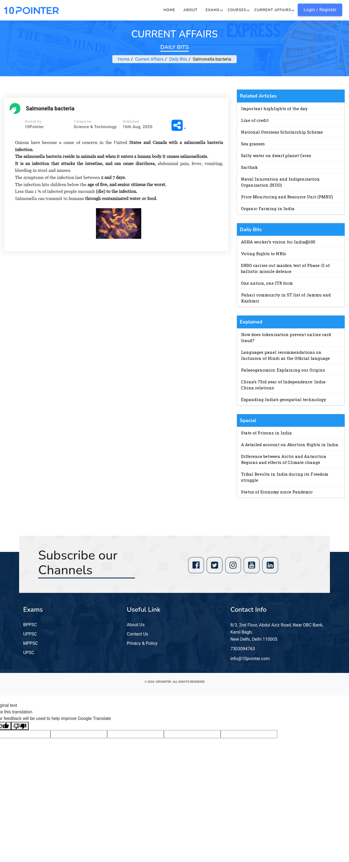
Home (169, 10)
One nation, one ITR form (267, 283)
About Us (136, 624)
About (190, 10)
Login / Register (319, 9)
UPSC (28, 652)
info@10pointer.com (250, 658)
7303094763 (242, 648)
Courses (237, 10)
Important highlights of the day (274, 108)
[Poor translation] (20, 726)
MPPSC (30, 643)
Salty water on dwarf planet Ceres (276, 155)
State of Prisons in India (266, 433)
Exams (212, 10)
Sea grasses (253, 143)
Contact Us (137, 634)
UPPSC (30, 634)
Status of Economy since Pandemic (277, 492)
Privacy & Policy (142, 643)
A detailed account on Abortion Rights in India (289, 444)
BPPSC (30, 624)
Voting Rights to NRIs (263, 253)
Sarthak (249, 167)
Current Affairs (272, 10)
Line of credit (255, 120)
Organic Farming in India (267, 208)
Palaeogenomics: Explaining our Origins (283, 370)
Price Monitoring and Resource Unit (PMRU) (287, 196)
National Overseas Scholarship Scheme (282, 132)
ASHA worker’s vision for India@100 (278, 242)
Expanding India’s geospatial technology (283, 399)
